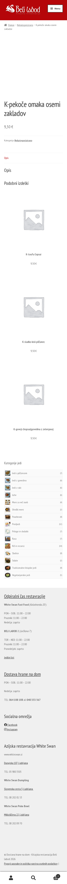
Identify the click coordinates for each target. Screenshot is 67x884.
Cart (52, 875)
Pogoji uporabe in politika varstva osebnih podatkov (31, 863)
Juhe (10, 495)
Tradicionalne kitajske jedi (20, 567)
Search (33, 878)
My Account (11, 878)
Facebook (10, 725)
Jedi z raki (13, 487)
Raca (10, 538)
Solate (11, 560)
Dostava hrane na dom (22, 674)
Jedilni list (9, 657)
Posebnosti (13, 516)
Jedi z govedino (15, 480)
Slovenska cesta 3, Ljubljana (18, 789)
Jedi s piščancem (16, 473)
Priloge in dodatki (16, 531)
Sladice (12, 553)
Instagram (11, 729)
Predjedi (12, 524)
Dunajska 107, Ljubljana (16, 763)
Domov (11, 25)
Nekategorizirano (25, 25)
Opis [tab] (6, 158)
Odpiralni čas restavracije (24, 596)
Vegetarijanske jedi (17, 575)
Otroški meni (14, 509)
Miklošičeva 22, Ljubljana (16, 814)
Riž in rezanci (14, 546)
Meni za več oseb (16, 502)
